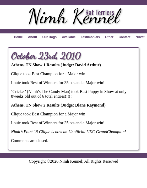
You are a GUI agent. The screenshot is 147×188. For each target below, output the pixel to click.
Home (18, 37)
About (32, 37)
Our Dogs (49, 37)
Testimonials (90, 37)
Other (109, 37)
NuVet (140, 37)
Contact (124, 37)
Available (68, 37)
